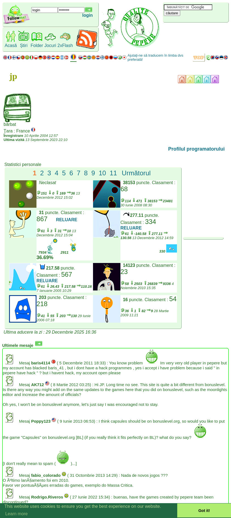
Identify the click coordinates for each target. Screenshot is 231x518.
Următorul (136, 173)
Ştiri (24, 45)
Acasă (11, 45)
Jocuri (50, 45)
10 (102, 173)
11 (113, 173)
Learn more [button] (16, 513)
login (87, 15)
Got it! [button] (204, 510)
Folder (36, 45)
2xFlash (65, 45)
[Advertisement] (196, 31)
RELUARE (66, 219)
